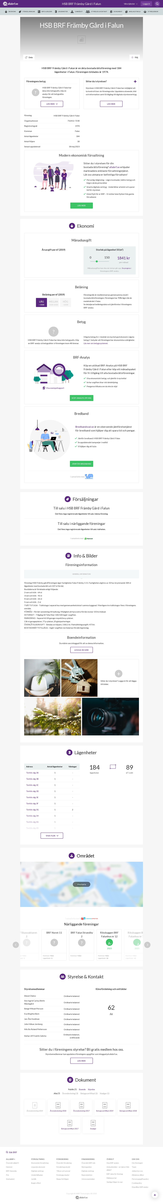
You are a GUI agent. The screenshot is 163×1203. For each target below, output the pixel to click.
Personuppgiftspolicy (140, 1179)
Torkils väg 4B (32, 828)
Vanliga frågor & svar (115, 1182)
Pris (7, 1175)
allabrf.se (114, 167)
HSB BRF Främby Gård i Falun (81, 4)
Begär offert (36, 1183)
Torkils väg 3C (32, 785)
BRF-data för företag (115, 1174)
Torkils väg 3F (32, 803)
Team (134, 1167)
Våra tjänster (129, 4)
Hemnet (9, 1167)
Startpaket (10, 1179)
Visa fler (52, 836)
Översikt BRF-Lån (88, 1163)
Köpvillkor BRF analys (140, 1187)
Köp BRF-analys (113, 1163)
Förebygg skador (62, 1175)
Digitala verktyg (37, 1171)
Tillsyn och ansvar (63, 1171)
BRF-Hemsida (11, 1171)
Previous (16, 945)
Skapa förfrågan (62, 1179)
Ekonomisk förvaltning (39, 1163)
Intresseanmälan (88, 1179)
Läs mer (51, 104)
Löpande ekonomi (38, 1167)
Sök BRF (11, 1152)
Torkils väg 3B (32, 779)
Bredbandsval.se (84, 426)
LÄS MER (111, 104)
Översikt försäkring (64, 1163)
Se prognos (126, 268)
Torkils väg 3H (32, 816)
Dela (29, 57)
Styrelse (91, 1089)
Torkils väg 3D (32, 791)
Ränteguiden (87, 1167)
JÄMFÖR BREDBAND (81, 464)
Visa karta (81, 884)
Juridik (33, 1179)
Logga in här (81, 650)
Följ (134, 57)
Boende (82, 1089)
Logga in (146, 4)
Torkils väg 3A (32, 772)
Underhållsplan (37, 1175)
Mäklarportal (111, 1178)
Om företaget (137, 1163)
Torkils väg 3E (32, 797)
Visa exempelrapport (55, 388)
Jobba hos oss (137, 1171)
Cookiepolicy (137, 1183)
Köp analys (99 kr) (81, 398)
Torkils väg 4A (32, 822)
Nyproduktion (87, 1175)
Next (147, 945)
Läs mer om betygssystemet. (96, 343)
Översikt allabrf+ (12, 1163)
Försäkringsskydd (63, 1167)
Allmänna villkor (138, 1175)
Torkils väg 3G (32, 809)
